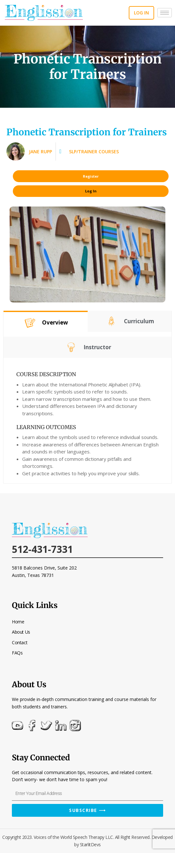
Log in (141, 13)
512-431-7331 (42, 549)
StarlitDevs (90, 844)
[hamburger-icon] (164, 12)
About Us (21, 632)
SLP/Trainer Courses (94, 151)
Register (91, 176)
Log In (91, 191)
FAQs (17, 653)
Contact (19, 642)
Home (18, 622)
